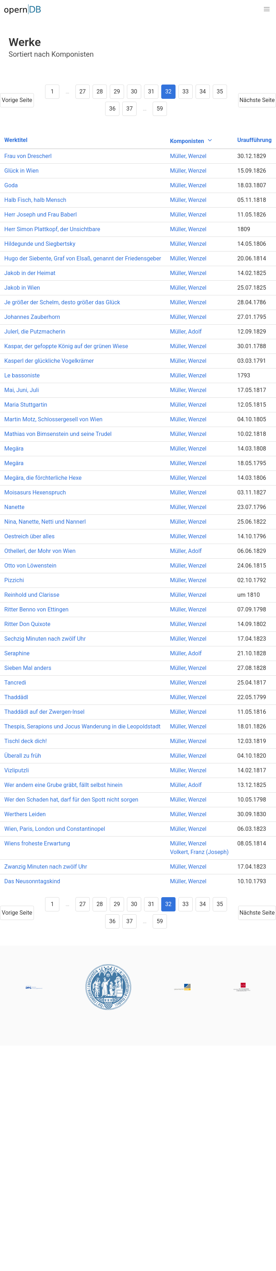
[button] (266, 9)
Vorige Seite (17, 100)
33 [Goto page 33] (185, 91)
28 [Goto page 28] (100, 91)
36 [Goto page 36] (112, 108)
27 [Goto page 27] (82, 91)
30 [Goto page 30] (134, 91)
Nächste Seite (257, 100)
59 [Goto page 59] (160, 108)
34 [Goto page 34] (202, 91)
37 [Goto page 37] (129, 108)
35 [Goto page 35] (220, 91)
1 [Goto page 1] (52, 91)
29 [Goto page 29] (117, 91)
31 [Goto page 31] (151, 91)
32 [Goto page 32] (168, 91)
